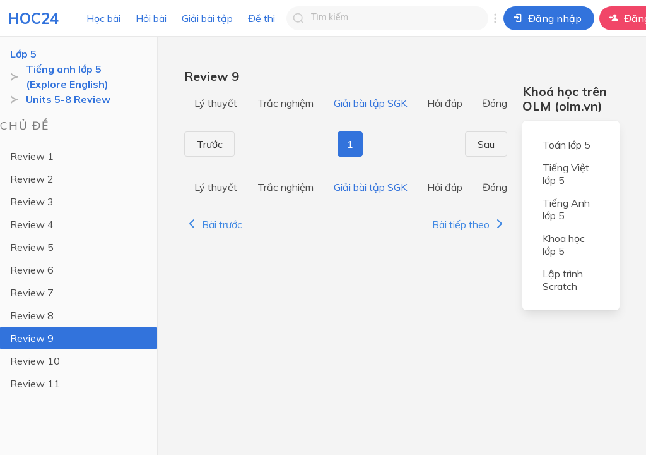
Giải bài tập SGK (370, 103)
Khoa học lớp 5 (564, 244)
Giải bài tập (207, 18)
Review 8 (32, 315)
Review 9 (32, 338)
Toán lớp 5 (566, 144)
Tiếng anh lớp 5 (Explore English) (67, 76)
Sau (490, 144)
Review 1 (32, 156)
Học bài (103, 18)
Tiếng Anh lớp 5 (566, 209)
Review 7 (32, 292)
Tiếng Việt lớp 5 (566, 173)
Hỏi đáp (444, 103)
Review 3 (32, 201)
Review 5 (32, 247)
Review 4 (32, 224)
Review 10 (35, 361)
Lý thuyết (215, 103)
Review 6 (32, 270)
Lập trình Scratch (563, 280)
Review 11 (35, 383)
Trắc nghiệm (285, 103)
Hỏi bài (151, 18)
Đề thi (261, 18)
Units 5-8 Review (68, 99)
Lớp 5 (23, 53)
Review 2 (32, 179)
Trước (205, 144)
